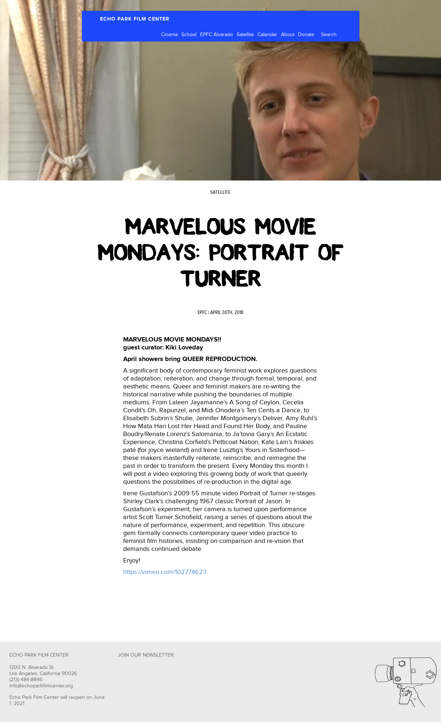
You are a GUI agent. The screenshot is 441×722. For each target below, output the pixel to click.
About (287, 35)
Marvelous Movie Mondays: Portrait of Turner (220, 253)
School (188, 35)
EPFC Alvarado (216, 35)
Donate (306, 35)
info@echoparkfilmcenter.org (41, 686)
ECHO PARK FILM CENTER (134, 19)
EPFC (202, 313)
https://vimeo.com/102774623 (165, 572)
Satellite (245, 35)
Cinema (169, 35)
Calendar (267, 35)
